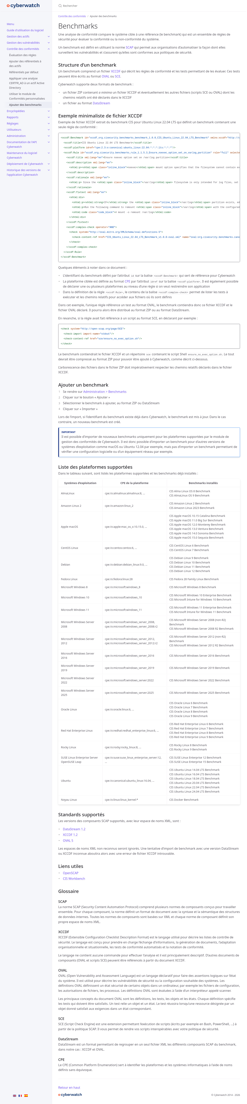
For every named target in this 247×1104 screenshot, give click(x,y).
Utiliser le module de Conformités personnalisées (27, 96)
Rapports (12, 117)
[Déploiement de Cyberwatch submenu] (49, 164)
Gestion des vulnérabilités (23, 42)
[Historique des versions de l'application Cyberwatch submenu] (49, 170)
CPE (127, 281)
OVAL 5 (68, 840)
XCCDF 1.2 (70, 835)
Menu (10, 24)
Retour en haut (69, 1087)
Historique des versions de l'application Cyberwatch (24, 172)
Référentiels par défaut (23, 72)
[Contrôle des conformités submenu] (49, 49)
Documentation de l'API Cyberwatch (22, 144)
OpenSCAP (70, 873)
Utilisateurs (14, 129)
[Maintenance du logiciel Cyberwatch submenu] (49, 153)
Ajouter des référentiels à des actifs (25, 63)
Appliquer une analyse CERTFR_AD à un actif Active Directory (26, 83)
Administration (16, 136)
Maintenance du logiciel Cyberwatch (22, 155)
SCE (117, 76)
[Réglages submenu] (49, 123)
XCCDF (116, 71)
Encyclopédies (16, 111)
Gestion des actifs (18, 36)
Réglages (12, 123)
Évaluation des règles (22, 55)
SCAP (129, 47)
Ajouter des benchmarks (25, 105)
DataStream (101, 103)
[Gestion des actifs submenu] (49, 36)
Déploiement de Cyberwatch (25, 164)
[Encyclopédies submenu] (49, 111)
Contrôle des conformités (23, 49)
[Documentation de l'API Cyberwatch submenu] (49, 142)
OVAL (106, 76)
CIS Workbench (74, 878)
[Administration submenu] (49, 136)
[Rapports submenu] (49, 117)
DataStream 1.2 (74, 829)
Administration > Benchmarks (104, 391)
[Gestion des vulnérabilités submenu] (49, 43)
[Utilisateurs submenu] (49, 130)
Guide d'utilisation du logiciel (25, 30)
